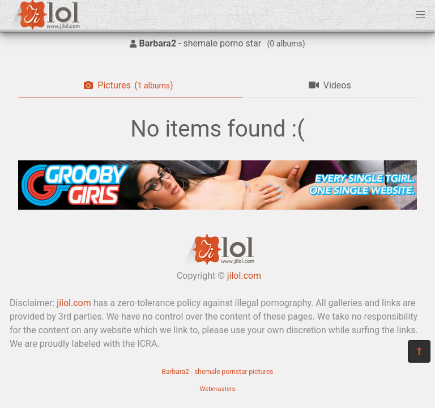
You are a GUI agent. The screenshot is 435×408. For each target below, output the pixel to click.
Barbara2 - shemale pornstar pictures (217, 372)
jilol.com (244, 275)
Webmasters (218, 389)
